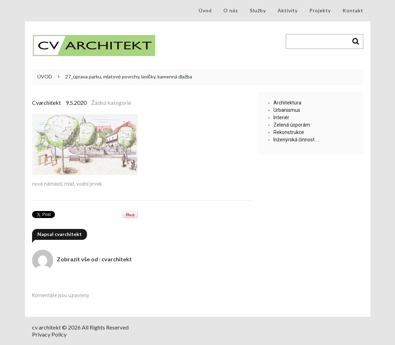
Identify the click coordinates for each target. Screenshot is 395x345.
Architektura (287, 103)
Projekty (320, 10)
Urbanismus (286, 110)
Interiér (281, 117)
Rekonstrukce (288, 132)
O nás (230, 10)
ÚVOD (44, 76)
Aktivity (288, 10)
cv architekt (46, 327)
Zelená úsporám (291, 125)
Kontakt (352, 10)
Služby (258, 10)
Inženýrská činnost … (296, 139)
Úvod (205, 10)
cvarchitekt (46, 102)
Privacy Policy (49, 334)
